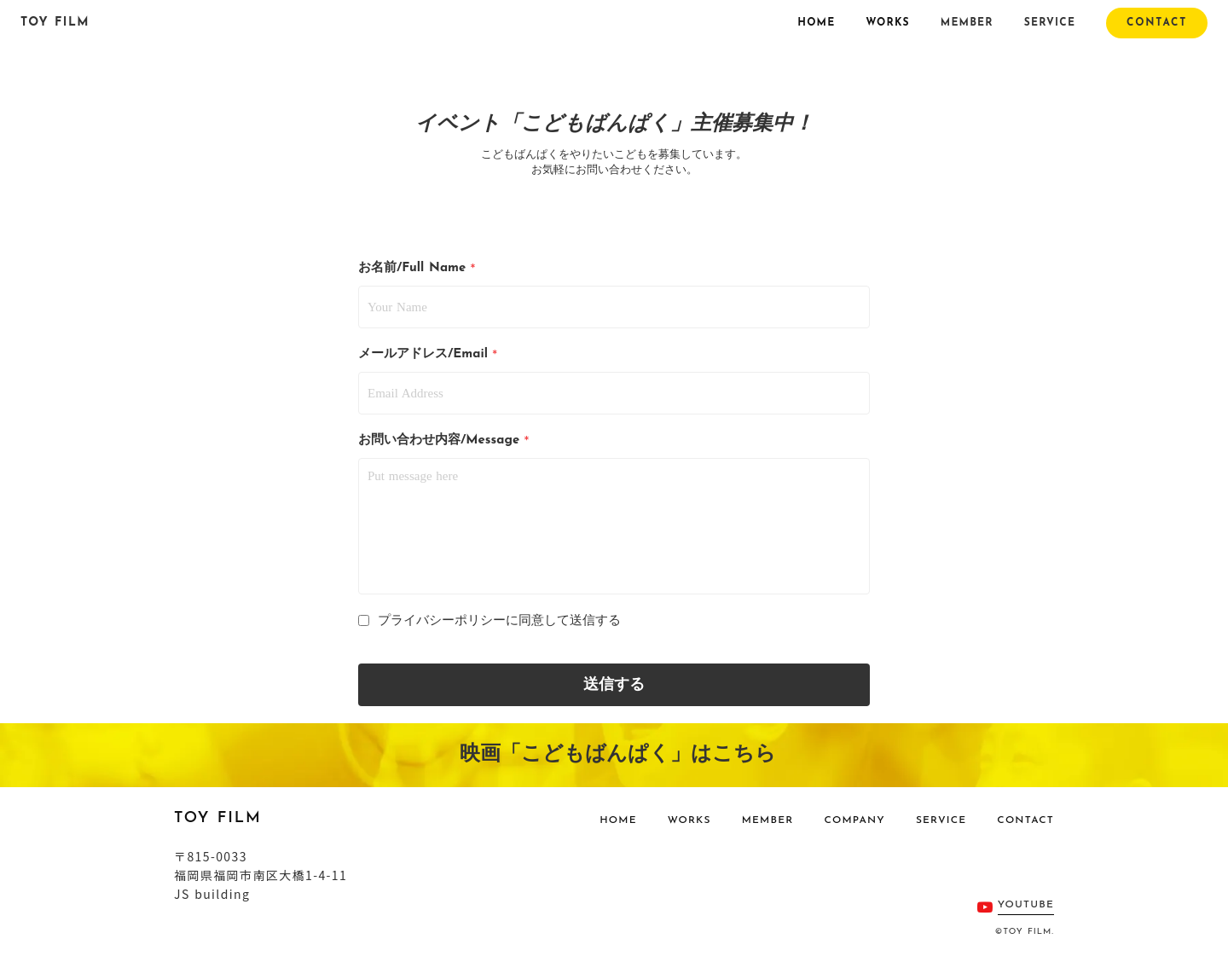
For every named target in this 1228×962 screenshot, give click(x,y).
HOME (816, 23)
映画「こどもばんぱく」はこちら (614, 755)
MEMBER (967, 23)
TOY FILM (55, 23)
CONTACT (1025, 820)
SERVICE (1049, 23)
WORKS (887, 23)
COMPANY (854, 820)
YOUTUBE (1026, 905)
